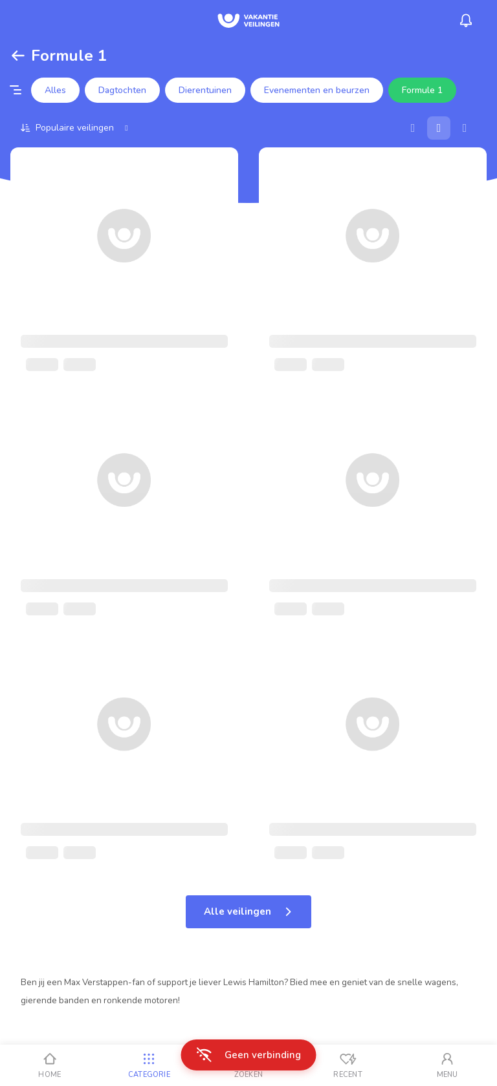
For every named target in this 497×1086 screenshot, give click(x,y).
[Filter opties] (15, 90)
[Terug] (18, 55)
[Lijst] (464, 128)
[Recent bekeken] (348, 1065)
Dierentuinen (205, 90)
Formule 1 (422, 90)
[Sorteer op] (76, 128)
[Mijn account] (447, 1065)
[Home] (50, 1065)
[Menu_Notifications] (466, 20)
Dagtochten (122, 90)
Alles (55, 90)
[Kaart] (413, 128)
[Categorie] (149, 1065)
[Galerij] (438, 128)
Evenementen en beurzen (317, 90)
